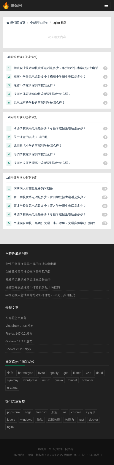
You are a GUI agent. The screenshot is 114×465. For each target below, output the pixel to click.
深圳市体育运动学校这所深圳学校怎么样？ (42, 94)
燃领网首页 (15, 22)
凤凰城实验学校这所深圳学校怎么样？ (39, 102)
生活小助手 (56, 449)
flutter (77, 373)
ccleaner (87, 380)
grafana (12, 387)
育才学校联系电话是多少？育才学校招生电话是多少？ (50, 205)
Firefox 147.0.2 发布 (18, 333)
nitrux (46, 380)
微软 (40, 419)
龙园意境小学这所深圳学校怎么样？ (38, 145)
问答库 (69, 449)
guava (59, 380)
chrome (76, 412)
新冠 (54, 412)
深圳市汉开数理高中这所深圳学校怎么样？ (42, 163)
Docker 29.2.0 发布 (18, 349)
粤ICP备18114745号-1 (88, 455)
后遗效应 (54, 419)
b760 (41, 373)
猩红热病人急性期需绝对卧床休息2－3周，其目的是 (40, 295)
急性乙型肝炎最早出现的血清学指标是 (31, 264)
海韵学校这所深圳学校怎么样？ (35, 154)
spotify (54, 373)
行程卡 (90, 412)
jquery (11, 419)
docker (93, 419)
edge (28, 412)
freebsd (41, 412)
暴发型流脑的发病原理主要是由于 (28, 279)
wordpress (30, 380)
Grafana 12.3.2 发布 (18, 341)
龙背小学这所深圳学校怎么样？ (35, 85)
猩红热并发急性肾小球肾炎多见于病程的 (32, 287)
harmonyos (25, 373)
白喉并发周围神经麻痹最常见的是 (28, 271)
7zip (88, 373)
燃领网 (42, 449)
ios (64, 412)
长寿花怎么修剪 (16, 318)
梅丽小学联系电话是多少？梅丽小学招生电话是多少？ (50, 76)
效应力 (69, 419)
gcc (65, 373)
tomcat (72, 380)
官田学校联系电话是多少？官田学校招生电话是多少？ (50, 197)
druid (99, 373)
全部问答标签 (39, 22)
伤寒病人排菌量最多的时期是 (33, 188)
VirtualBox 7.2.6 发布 (19, 325)
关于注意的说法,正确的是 (31, 137)
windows (26, 419)
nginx (10, 427)
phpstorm (13, 412)
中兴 (10, 373)
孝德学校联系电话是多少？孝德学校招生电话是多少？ (50, 128)
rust (81, 419)
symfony (12, 380)
